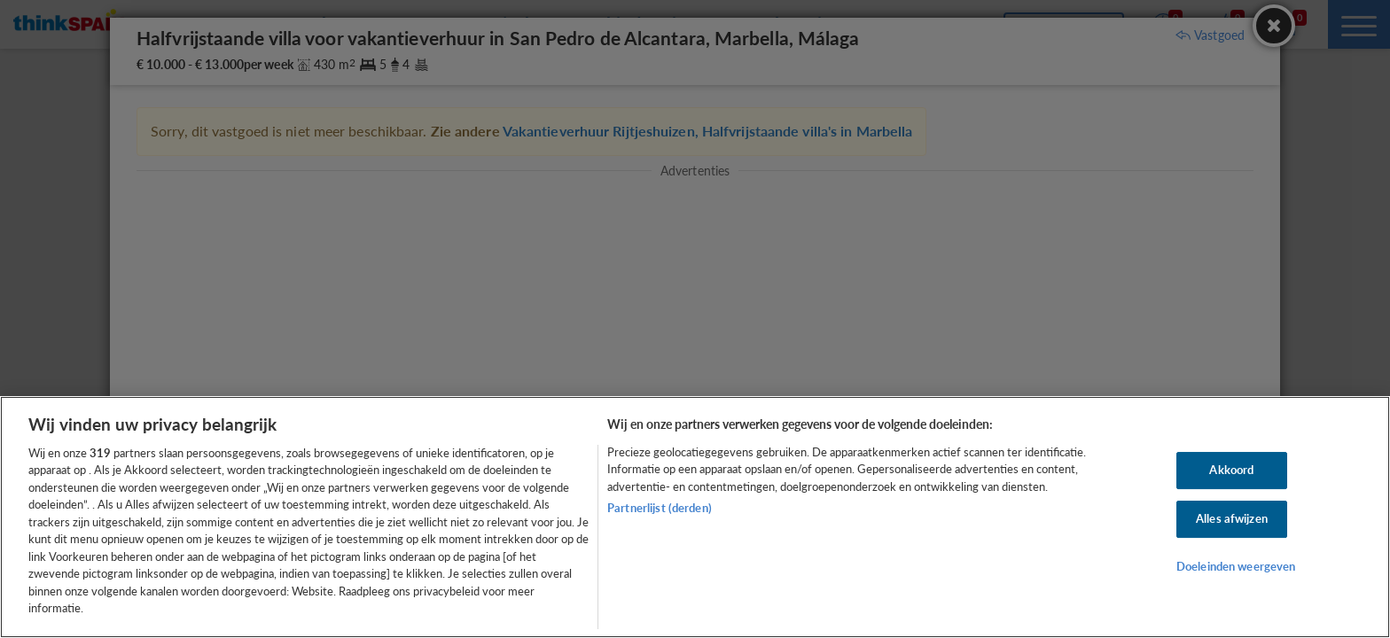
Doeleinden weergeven (1236, 566)
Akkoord (1231, 470)
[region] (695, 517)
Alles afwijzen (1232, 518)
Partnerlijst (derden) (659, 508)
